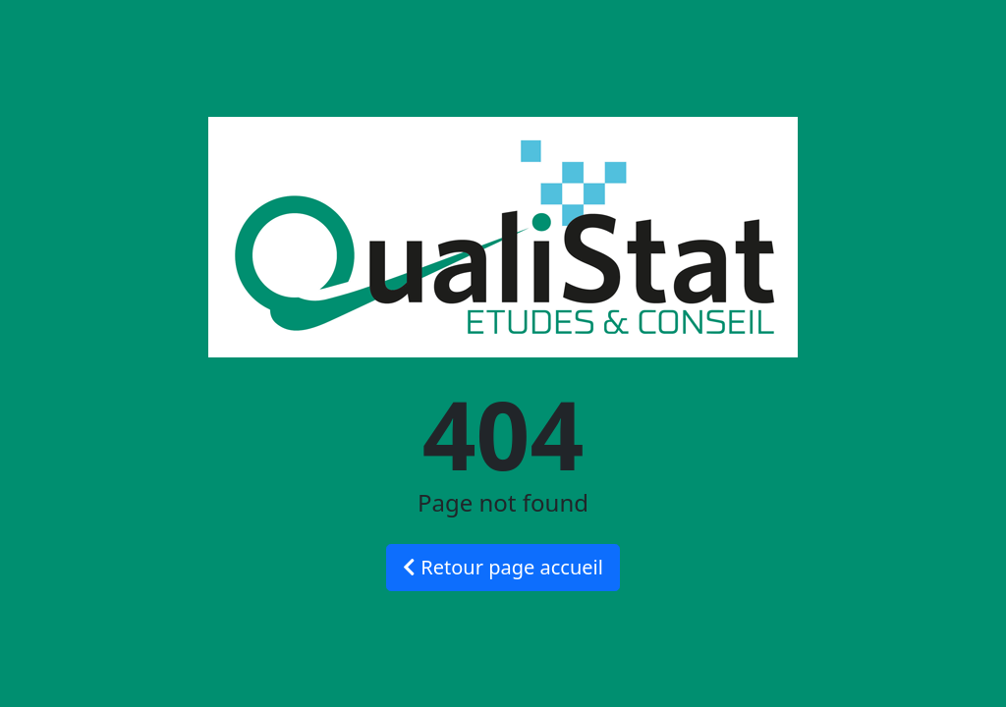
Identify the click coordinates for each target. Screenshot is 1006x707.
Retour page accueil (503, 567)
